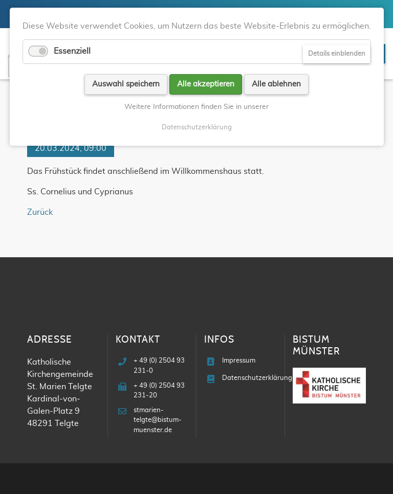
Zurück (40, 212)
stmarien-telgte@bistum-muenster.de (158, 420)
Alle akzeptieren (205, 84)
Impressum (238, 360)
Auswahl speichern (126, 84)
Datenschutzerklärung (257, 378)
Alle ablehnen (276, 84)
